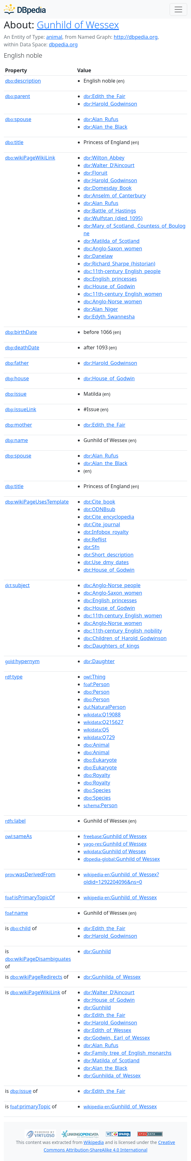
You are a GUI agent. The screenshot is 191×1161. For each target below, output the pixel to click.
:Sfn (92, 547)
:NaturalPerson (105, 706)
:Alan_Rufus (101, 119)
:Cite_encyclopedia (109, 516)
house (17, 378)
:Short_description (109, 554)
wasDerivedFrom (30, 874)
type (14, 676)
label (15, 820)
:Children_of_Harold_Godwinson (125, 638)
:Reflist (95, 539)
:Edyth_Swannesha (109, 316)
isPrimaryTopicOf (30, 897)
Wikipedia (94, 1142)
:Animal (96, 744)
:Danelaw (98, 256)
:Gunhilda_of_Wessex (112, 976)
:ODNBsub (99, 509)
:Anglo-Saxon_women (113, 248)
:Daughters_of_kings (111, 645)
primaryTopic (30, 1106)
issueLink (20, 409)
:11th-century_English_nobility (123, 630)
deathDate (22, 347)
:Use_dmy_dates (106, 562)
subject (17, 585)
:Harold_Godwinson (110, 103)
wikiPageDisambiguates (38, 958)
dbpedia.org (63, 44)
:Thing (95, 676)
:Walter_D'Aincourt (109, 165)
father (17, 362)
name (16, 440)
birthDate (21, 332)
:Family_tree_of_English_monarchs (127, 1052)
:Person (97, 684)
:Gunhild (97, 951)
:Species (97, 790)
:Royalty (97, 775)
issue (15, 393)
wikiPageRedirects (36, 976)
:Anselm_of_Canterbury (115, 195)
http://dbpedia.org (136, 36)
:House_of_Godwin (109, 286)
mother (18, 424)
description (23, 80)
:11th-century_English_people (122, 271)
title (14, 142)
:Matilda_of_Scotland (112, 240)
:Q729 (99, 737)
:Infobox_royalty (106, 531)
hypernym (22, 661)
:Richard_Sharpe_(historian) (119, 263)
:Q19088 (102, 714)
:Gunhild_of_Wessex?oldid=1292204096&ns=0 (121, 878)
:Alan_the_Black (105, 126)
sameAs (18, 836)
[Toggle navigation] (178, 9)
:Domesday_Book (108, 187)
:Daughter (99, 661)
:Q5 (96, 729)
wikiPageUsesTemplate (37, 501)
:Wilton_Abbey (104, 157)
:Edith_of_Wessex (107, 1030)
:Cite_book (99, 501)
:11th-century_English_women (123, 293)
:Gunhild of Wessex (115, 836)
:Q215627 (104, 722)
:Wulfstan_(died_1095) (113, 218)
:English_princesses (110, 278)
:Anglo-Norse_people (112, 585)
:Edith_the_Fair (104, 96)
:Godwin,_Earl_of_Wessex (117, 1037)
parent (17, 96)
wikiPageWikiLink (30, 157)
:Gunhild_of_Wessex (120, 897)
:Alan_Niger (101, 309)
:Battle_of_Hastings (110, 210)
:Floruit (95, 172)
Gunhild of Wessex (78, 24)
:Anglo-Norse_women (113, 301)
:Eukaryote (100, 759)
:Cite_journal (102, 524)
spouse (18, 119)
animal (54, 36)
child (20, 928)
